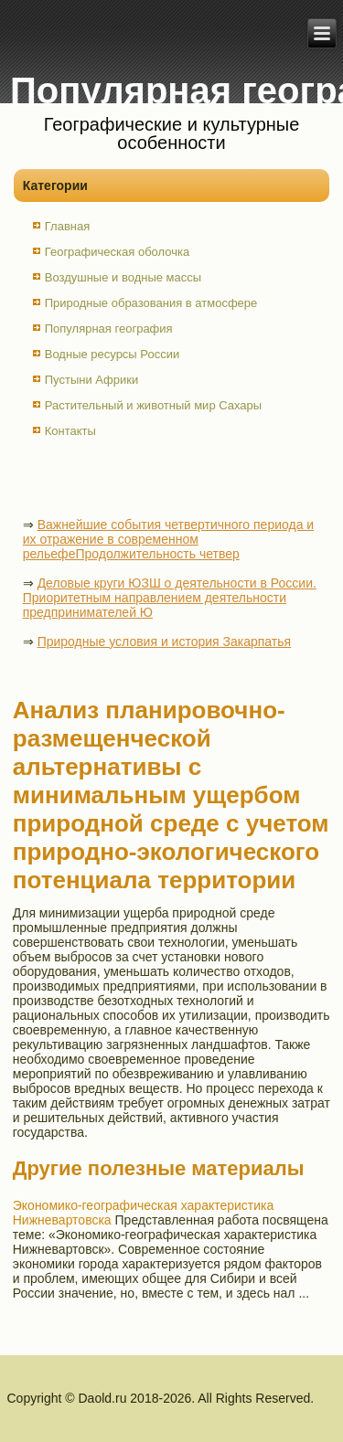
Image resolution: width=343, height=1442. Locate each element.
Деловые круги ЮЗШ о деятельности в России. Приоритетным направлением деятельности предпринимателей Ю (169, 598)
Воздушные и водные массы (123, 277)
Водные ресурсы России (112, 354)
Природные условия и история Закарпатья (165, 641)
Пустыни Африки (92, 380)
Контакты (70, 431)
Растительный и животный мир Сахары (153, 405)
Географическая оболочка (117, 252)
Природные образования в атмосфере (151, 303)
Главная (67, 226)
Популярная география (109, 328)
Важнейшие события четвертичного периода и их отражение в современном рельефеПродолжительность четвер (168, 539)
